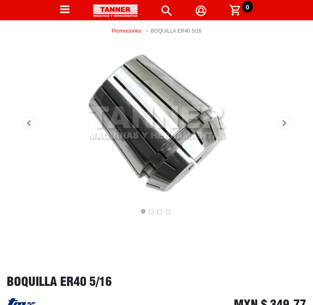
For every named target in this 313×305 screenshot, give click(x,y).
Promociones (126, 31)
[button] (28, 123)
